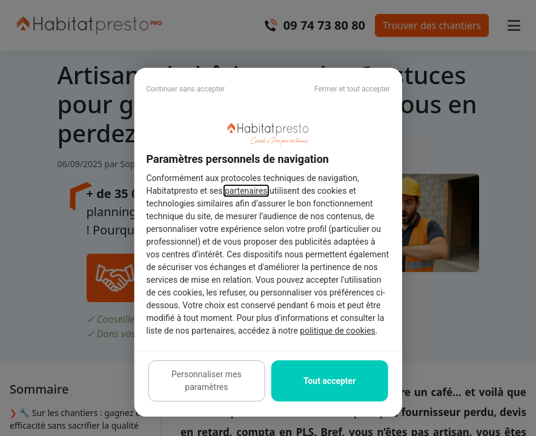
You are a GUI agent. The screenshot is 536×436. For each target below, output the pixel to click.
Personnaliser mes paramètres (206, 380)
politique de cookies (337, 330)
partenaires (246, 191)
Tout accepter (329, 381)
